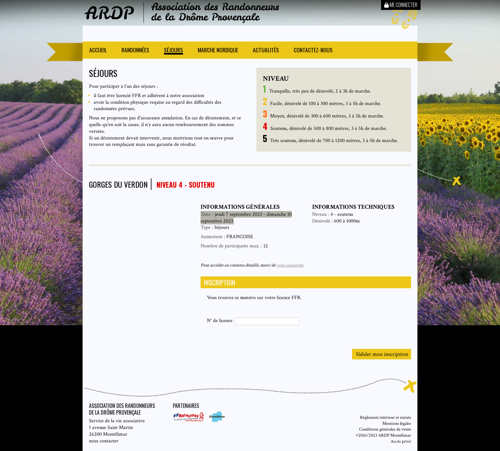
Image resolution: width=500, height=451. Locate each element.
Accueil (98, 50)
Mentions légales (396, 423)
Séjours (173, 50)
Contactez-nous (313, 50)
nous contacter (103, 441)
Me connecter (400, 5)
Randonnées (135, 50)
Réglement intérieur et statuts (385, 417)
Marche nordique (218, 50)
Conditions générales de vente (385, 429)
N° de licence (219, 321)
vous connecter (290, 265)
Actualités (266, 50)
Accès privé (401, 441)
